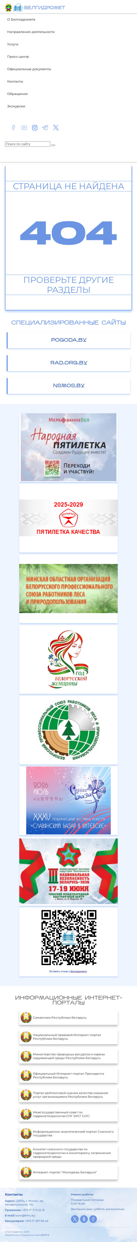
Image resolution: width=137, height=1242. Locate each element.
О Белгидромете (21, 19)
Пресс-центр (18, 57)
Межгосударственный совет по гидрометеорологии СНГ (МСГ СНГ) (55, 1114)
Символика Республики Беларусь (54, 1017)
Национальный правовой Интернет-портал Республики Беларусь (61, 1037)
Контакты (15, 81)
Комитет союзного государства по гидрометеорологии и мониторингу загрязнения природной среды (66, 1153)
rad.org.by (69, 363)
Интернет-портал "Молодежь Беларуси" (59, 1172)
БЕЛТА (45, 1235)
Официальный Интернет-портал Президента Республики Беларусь (62, 1075)
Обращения (17, 94)
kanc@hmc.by (25, 1215)
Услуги (12, 44)
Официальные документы (29, 69)
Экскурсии (16, 106)
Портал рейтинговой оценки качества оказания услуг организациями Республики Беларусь (64, 1095)
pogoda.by (69, 340)
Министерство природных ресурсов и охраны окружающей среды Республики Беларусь (63, 1056)
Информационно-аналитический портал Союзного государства (67, 1133)
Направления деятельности (31, 32)
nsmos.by (69, 386)
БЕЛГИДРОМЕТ (44, 8)
